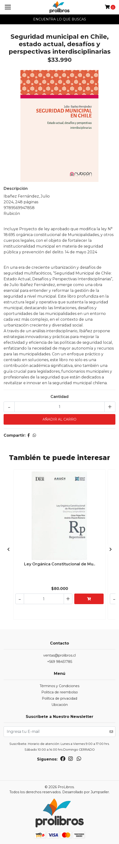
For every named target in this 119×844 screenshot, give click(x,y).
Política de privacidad (59, 698)
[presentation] (8, 549)
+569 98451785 (59, 661)
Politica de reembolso (59, 692)
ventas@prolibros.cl (59, 655)
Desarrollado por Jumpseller (85, 792)
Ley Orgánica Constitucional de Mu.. (59, 564)
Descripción (16, 188)
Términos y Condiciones (59, 686)
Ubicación (59, 705)
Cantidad (59, 396)
